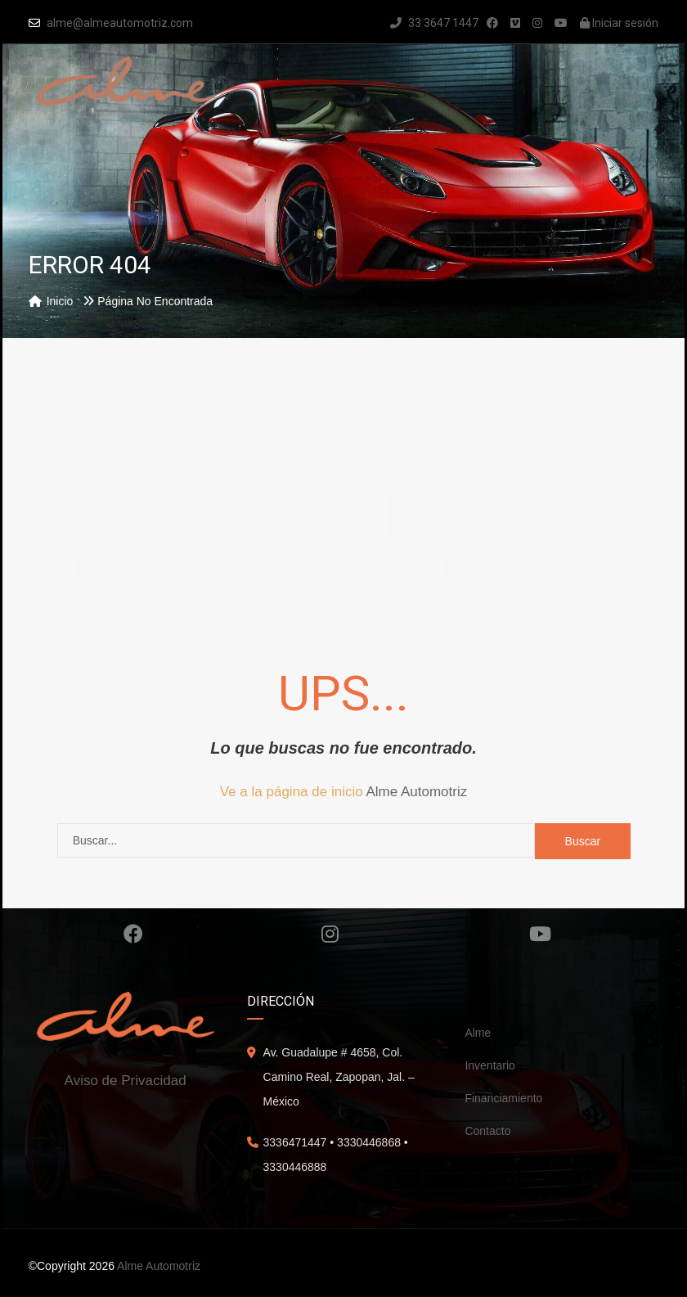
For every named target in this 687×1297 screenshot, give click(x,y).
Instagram (330, 933)
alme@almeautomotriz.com (120, 22)
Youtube (540, 933)
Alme (478, 1032)
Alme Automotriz (416, 791)
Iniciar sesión (619, 22)
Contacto (487, 1130)
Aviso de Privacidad (125, 1080)
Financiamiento (503, 1098)
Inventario (489, 1065)
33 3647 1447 (434, 22)
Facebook (133, 933)
